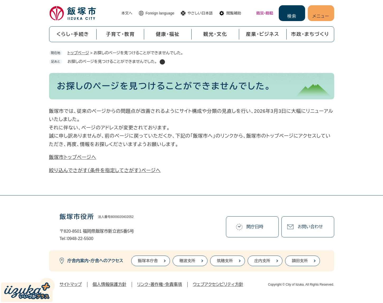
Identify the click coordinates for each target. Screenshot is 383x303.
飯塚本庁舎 (148, 260)
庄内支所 (262, 260)
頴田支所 (300, 260)
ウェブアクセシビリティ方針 (218, 284)
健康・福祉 (168, 34)
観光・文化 (215, 34)
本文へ (127, 13)
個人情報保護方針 (109, 284)
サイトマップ (71, 284)
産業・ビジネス (262, 34)
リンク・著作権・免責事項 (159, 284)
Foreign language (159, 13)
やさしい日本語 (199, 13)
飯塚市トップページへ (72, 157)
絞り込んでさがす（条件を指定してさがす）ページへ (105, 170)
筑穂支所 (225, 260)
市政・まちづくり (310, 34)
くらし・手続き (72, 34)
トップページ (78, 53)
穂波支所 (187, 260)
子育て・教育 (120, 34)
